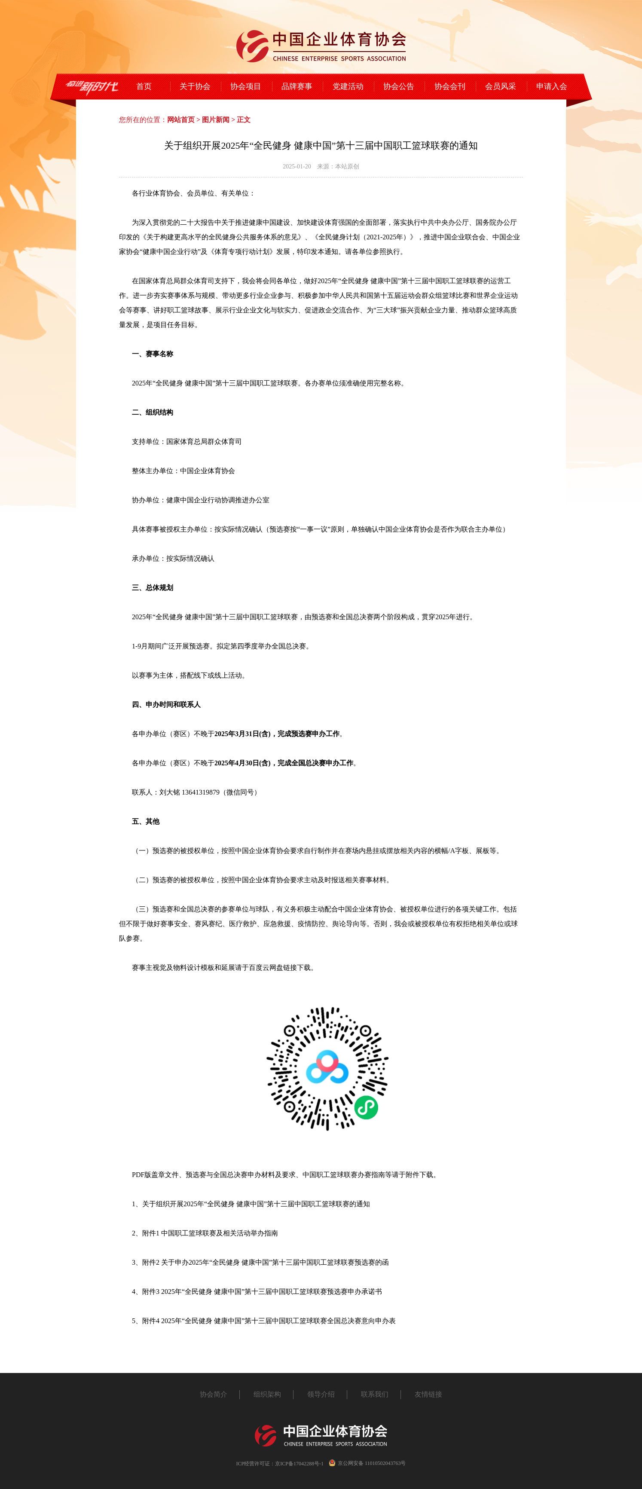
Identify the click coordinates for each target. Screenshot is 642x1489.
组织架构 (267, 1394)
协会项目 (245, 86)
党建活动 (348, 86)
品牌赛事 (296, 86)
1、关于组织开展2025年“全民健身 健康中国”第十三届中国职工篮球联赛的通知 (251, 1204)
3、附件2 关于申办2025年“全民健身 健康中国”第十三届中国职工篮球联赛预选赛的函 (260, 1262)
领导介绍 (321, 1394)
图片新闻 (215, 119)
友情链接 (428, 1394)
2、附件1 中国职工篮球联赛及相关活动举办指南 (205, 1233)
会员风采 (500, 86)
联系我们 (374, 1394)
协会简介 (213, 1394)
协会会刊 (449, 86)
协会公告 (398, 86)
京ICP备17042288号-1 (299, 1464)
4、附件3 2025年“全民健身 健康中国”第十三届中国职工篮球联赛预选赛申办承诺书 (257, 1291)
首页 (144, 86)
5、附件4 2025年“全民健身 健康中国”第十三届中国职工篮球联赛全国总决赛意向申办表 (264, 1320)
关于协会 (195, 86)
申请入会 (551, 86)
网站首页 (181, 119)
